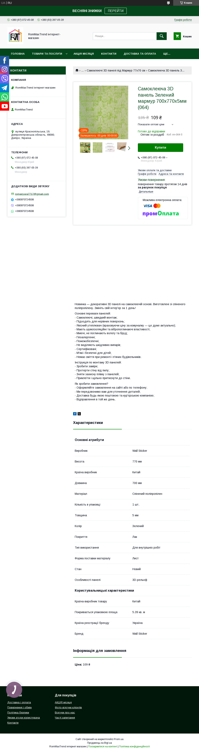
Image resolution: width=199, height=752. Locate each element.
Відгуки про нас (65, 712)
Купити (160, 147)
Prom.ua (118, 739)
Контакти (108, 53)
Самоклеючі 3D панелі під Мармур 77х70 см (116, 70)
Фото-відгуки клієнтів (68, 707)
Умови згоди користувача (23, 717)
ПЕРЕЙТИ (115, 11)
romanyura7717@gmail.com (32, 193)
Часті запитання (65, 717)
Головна (18, 53)
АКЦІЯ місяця (84, 53)
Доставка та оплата (140, 53)
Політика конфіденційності (134, 746)
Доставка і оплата (19, 702)
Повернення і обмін (19, 707)
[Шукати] (162, 36)
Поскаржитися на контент (102, 746)
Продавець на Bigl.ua (99, 742)
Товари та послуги (47, 53)
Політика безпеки (18, 712)
